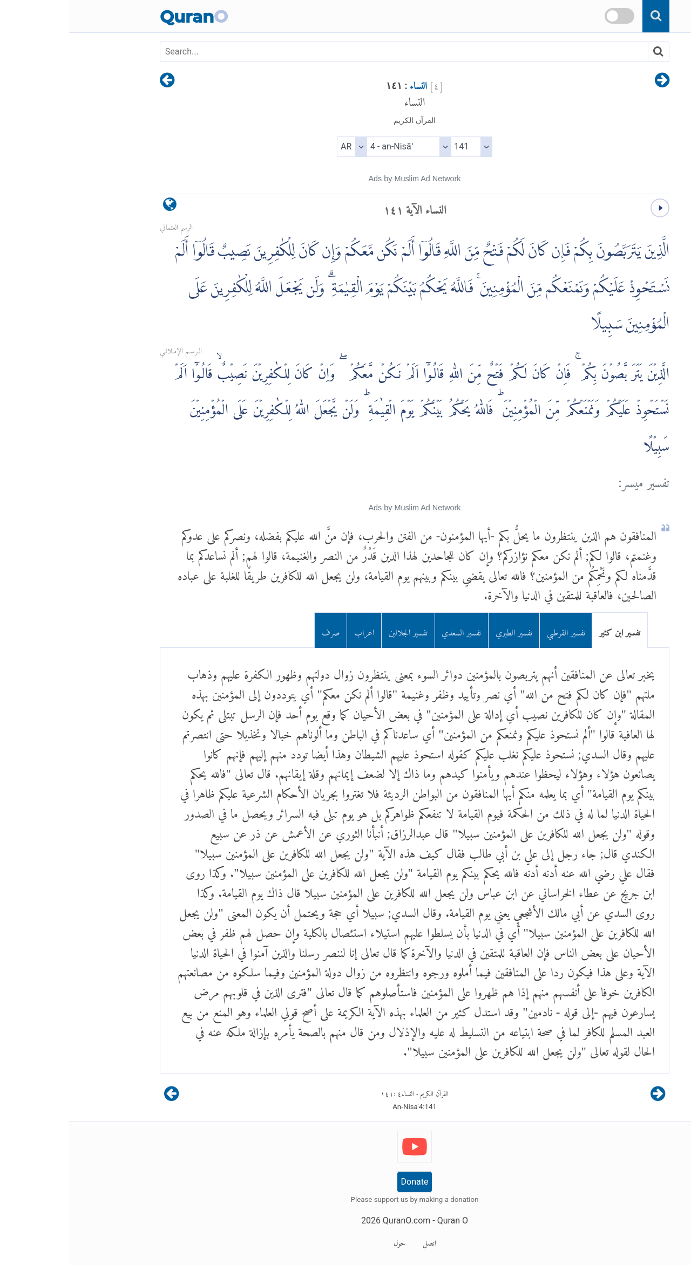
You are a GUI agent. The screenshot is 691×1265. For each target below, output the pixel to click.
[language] (101, 207)
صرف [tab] (262, 630)
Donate (346, 1182)
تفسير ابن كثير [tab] (550, 630)
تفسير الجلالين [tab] (339, 630)
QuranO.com (337, 1220)
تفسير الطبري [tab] (444, 630)
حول (330, 1241)
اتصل (360, 1241)
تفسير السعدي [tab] (392, 630)
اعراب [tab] (295, 630)
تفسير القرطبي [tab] (497, 630)
